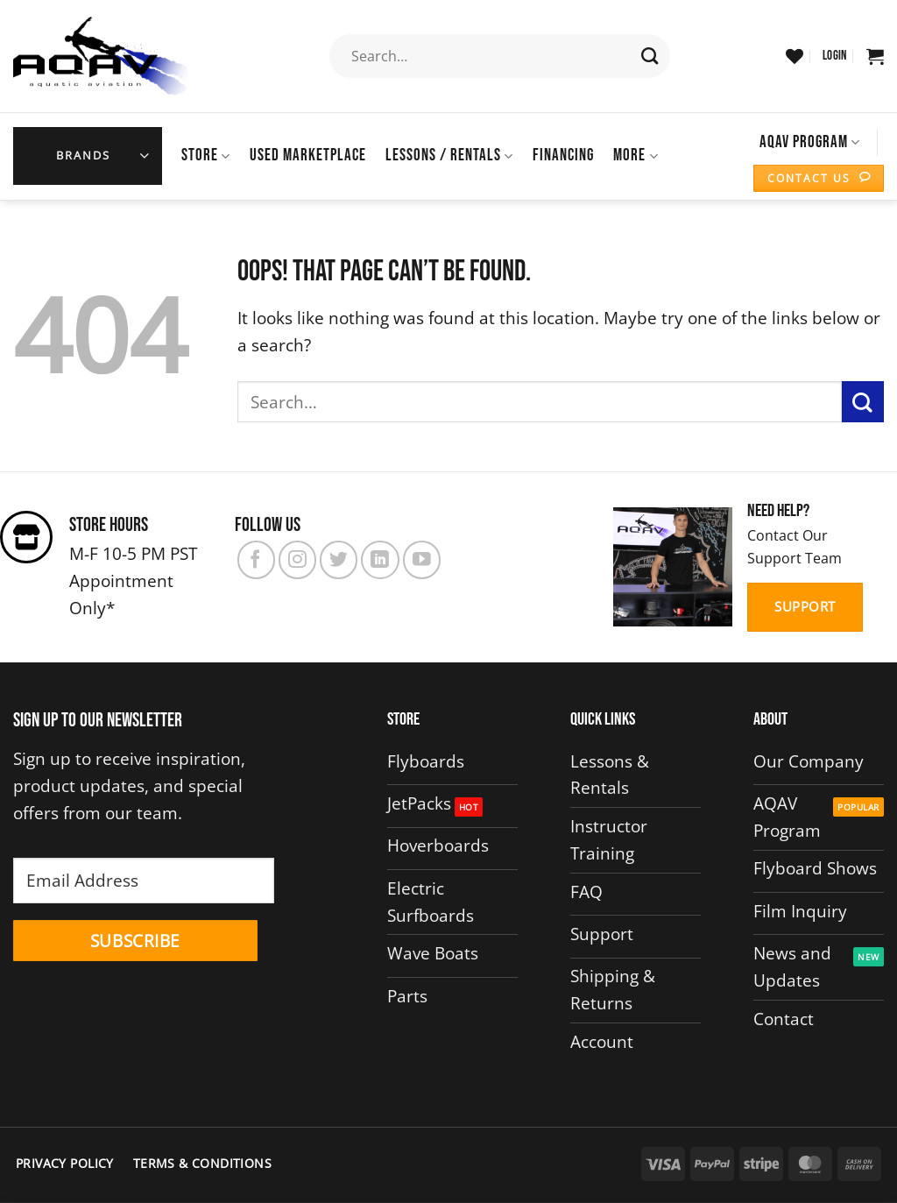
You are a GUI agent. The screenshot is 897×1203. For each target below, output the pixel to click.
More (635, 155)
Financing (563, 155)
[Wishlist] (794, 56)
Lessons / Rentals (449, 155)
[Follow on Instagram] (297, 559)
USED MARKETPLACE (308, 155)
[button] (835, 56)
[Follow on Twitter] (338, 559)
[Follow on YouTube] (422, 559)
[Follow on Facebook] (256, 559)
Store (205, 155)
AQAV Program (809, 142)
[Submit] (650, 56)
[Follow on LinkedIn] (380, 559)
